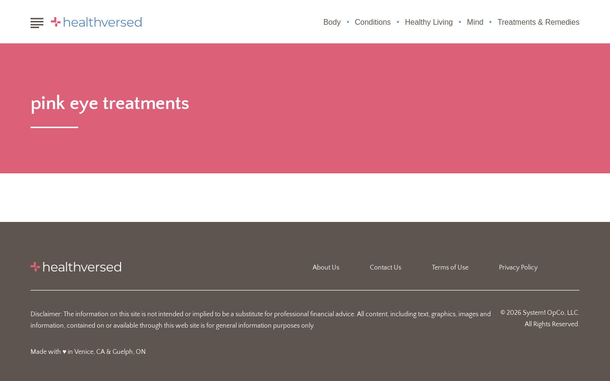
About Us (326, 267)
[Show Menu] (36, 21)
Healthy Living (429, 22)
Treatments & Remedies (539, 22)
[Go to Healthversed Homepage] (96, 22)
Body (331, 22)
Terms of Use (450, 267)
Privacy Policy (518, 267)
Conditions (373, 22)
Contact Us (385, 267)
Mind (475, 22)
